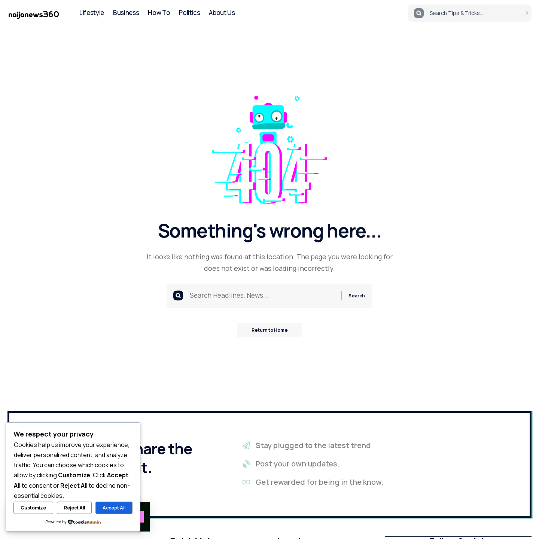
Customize (33, 508)
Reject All (74, 508)
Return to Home (269, 331)
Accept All (114, 508)
